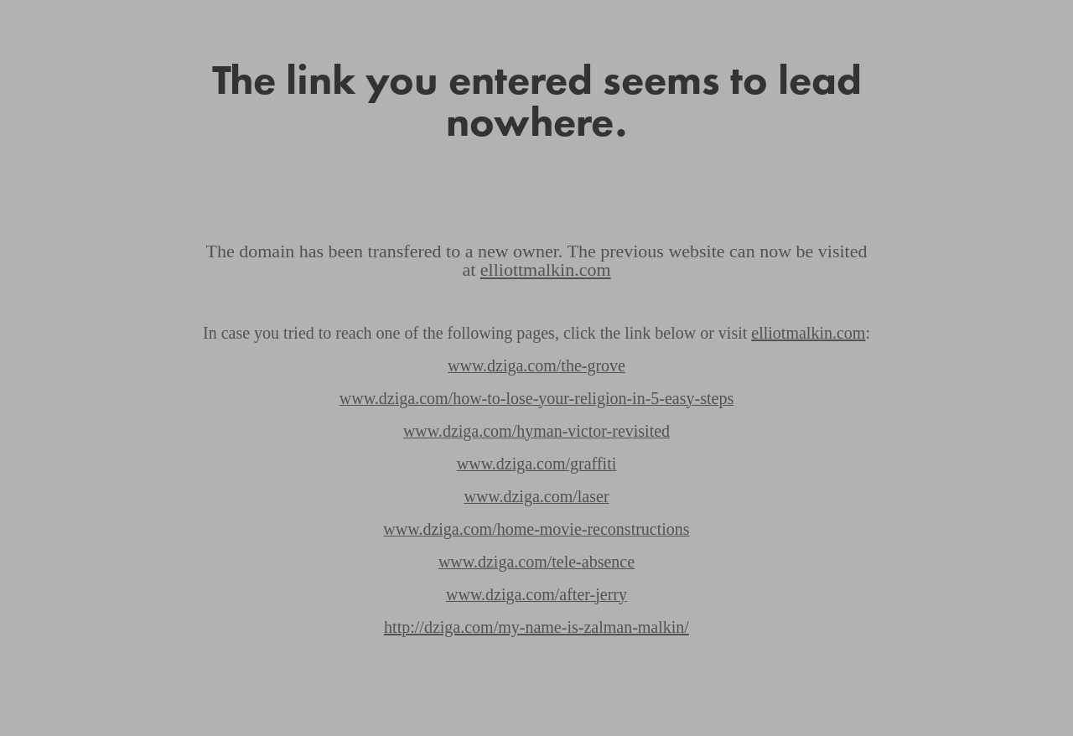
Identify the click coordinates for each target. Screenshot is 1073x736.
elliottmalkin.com (545, 269)
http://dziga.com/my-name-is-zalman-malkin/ (536, 627)
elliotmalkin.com (808, 333)
